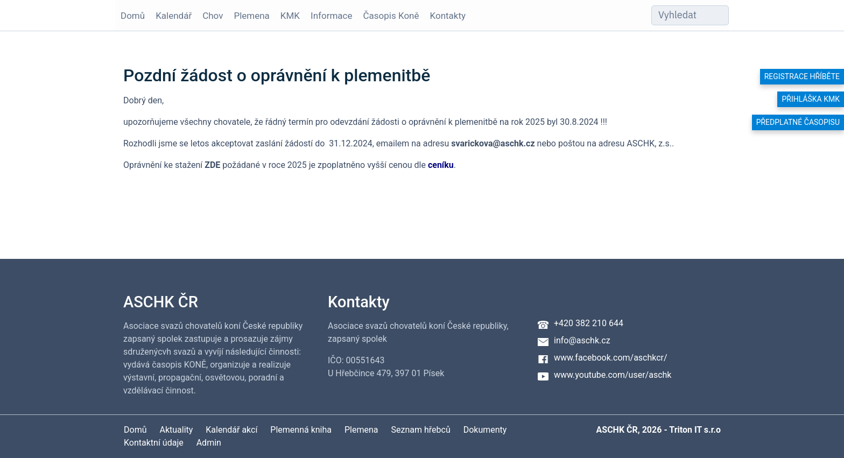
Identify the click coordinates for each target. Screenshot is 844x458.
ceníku (441, 165)
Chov (212, 15)
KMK (290, 15)
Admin (208, 443)
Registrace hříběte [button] (802, 76)
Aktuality (176, 430)
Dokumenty (485, 430)
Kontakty (448, 15)
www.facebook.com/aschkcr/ (610, 358)
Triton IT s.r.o (695, 430)
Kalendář (174, 15)
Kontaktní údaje (154, 443)
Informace (331, 15)
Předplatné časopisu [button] (798, 122)
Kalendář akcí (231, 430)
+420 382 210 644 (588, 323)
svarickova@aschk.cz (492, 143)
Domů (133, 15)
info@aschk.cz (582, 340)
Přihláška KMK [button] (811, 99)
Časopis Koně (391, 15)
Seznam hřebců (421, 430)
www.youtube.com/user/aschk (612, 375)
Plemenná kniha (301, 430)
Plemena (251, 15)
